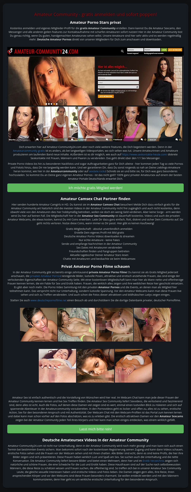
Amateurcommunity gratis (29, 150)
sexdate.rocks (97, 171)
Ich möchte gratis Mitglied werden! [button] (95, 188)
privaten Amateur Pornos (45, 276)
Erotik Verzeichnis (153, 460)
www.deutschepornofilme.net (48, 300)
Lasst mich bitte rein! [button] (95, 429)
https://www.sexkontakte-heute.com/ (144, 154)
